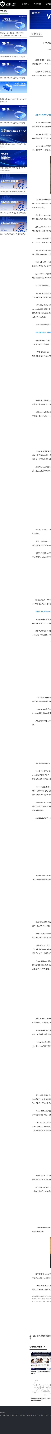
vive (42, 1415)
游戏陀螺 (29, 1415)
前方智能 (22, 1415)
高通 (38, 1415)
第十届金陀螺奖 (4, 1415)
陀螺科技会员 (14, 1415)
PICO (46, 1415)
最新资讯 (25, 4)
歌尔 (34, 1415)
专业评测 (37, 4)
